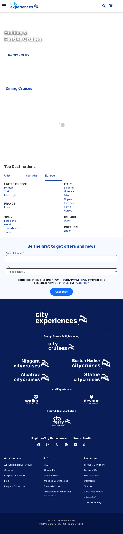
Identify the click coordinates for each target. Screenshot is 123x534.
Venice (68, 210)
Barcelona (10, 220)
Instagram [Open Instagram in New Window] (47, 444)
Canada (31, 175)
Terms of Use (91, 470)
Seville (8, 232)
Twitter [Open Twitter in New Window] (57, 444)
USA (7, 175)
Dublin (67, 220)
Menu (4, 5)
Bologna (69, 187)
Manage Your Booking (56, 480)
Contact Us (50, 470)
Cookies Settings (93, 502)
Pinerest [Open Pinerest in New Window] (66, 444)
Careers (8, 470)
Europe (50, 175)
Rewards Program (54, 486)
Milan (67, 195)
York (6, 191)
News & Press (51, 475)
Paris (7, 207)
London (8, 187)
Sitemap (88, 486)
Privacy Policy (91, 475)
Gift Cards (89, 480)
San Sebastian (12, 228)
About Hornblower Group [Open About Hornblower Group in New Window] (18, 464)
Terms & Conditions (95, 464)
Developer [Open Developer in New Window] (90, 497)
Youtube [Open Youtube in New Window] (75, 444)
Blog (6, 480)
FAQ (46, 464)
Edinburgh (10, 195)
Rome (67, 207)
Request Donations (14, 486)
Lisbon (67, 230)
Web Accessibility (93, 491)
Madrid (8, 224)
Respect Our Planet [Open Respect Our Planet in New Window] (14, 475)
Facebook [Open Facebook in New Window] (38, 444)
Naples (68, 199)
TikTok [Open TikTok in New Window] (84, 444)
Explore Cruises (18, 55)
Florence (69, 191)
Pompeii (69, 203)
